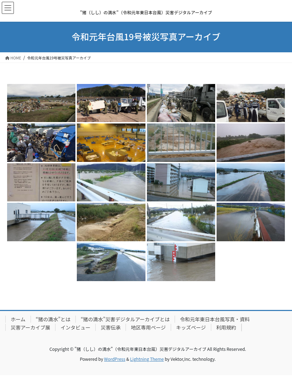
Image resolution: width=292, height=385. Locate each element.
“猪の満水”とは (53, 319)
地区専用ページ (148, 327)
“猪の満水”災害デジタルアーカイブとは (125, 319)
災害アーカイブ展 (30, 327)
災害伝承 (111, 327)
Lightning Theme (147, 359)
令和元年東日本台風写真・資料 (215, 319)
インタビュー (75, 327)
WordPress (115, 359)
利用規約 (226, 327)
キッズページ (191, 327)
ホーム (18, 319)
